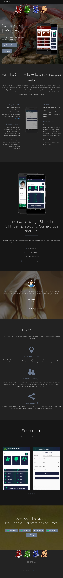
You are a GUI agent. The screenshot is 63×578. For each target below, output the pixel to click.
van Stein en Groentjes (35, 573)
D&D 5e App (24, 531)
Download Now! (10, 45)
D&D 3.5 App (10, 531)
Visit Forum (8, 52)
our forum (17, 118)
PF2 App (31, 536)
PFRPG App (53, 531)
